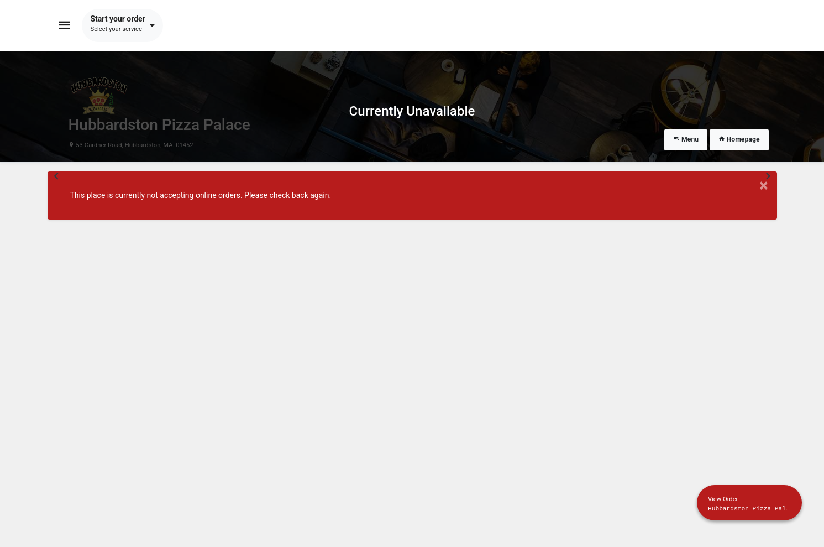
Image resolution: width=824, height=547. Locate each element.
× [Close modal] (763, 186)
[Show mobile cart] (749, 502)
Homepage (739, 139)
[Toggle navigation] (65, 25)
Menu (686, 139)
